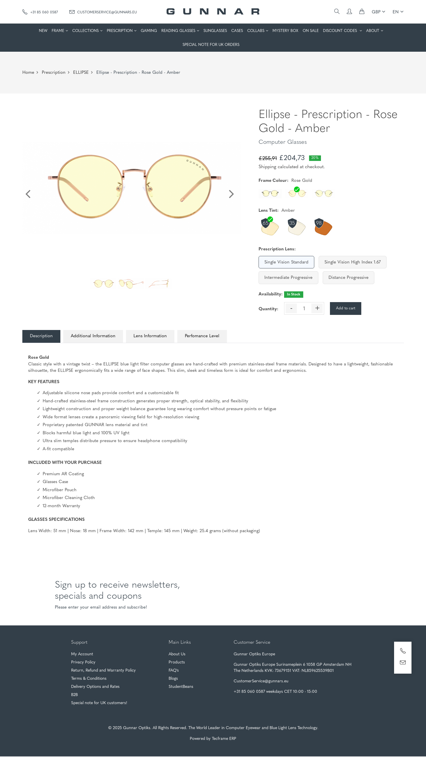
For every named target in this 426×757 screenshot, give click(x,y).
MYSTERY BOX (285, 31)
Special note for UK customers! (99, 704)
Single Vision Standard (286, 262)
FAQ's (174, 671)
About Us (177, 655)
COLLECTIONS (85, 31)
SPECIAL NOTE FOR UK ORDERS (211, 45)
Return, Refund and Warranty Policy (103, 671)
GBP (378, 12)
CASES (237, 31)
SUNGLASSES (215, 31)
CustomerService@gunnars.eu (103, 12)
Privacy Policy (83, 663)
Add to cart (345, 308)
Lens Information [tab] (156, 336)
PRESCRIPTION (120, 31)
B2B (74, 695)
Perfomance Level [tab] (210, 336)
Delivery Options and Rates (95, 687)
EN (398, 12)
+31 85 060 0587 (40, 12)
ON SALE (311, 31)
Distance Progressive (348, 277)
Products (177, 663)
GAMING (149, 31)
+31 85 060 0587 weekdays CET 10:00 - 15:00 (275, 692)
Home (28, 73)
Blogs (173, 679)
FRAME (58, 31)
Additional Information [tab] (96, 336)
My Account (82, 655)
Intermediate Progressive (288, 277)
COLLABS (255, 31)
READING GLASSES (178, 31)
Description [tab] (42, 336)
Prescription (54, 73)
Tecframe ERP (224, 739)
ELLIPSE (81, 73)
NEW (43, 31)
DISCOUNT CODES (340, 31)
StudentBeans (181, 687)
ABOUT (372, 31)
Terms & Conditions (88, 679)
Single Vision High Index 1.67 (353, 262)
